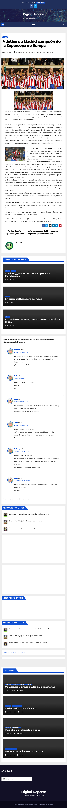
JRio (16, 399)
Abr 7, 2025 (11, 690)
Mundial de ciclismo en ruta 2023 (24, 751)
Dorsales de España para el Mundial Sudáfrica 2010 (29, 514)
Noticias (13, 271)
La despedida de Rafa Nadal (21, 708)
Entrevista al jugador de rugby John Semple (26, 521)
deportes (22, 684)
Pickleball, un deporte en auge (22, 730)
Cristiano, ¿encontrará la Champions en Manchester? (27, 274)
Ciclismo (8, 748)
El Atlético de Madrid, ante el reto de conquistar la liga (32, 320)
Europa (38, 52)
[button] (64, 24)
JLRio (20, 243)
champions (31, 52)
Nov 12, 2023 (11, 733)
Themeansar (49, 804)
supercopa (49, 52)
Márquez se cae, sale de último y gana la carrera (28, 528)
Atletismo (8, 684)
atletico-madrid (21, 52)
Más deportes (16, 727)
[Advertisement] (18, 548)
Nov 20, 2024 (11, 712)
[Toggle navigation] (33, 24)
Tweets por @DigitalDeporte (14, 652)
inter (43, 52)
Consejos (15, 684)
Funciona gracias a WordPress (23, 804)
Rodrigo (17, 350)
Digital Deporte (33, 14)
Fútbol (5, 37)
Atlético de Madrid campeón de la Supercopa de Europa (31, 43)
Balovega (17, 449)
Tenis (20, 705)
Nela (16, 376)
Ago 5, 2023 (11, 755)
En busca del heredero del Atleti (23, 299)
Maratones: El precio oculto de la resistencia (30, 687)
